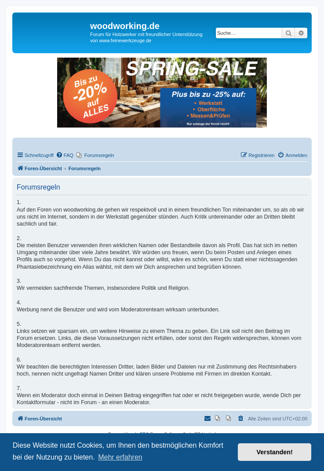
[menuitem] (64, 155)
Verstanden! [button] (275, 452)
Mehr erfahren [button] (120, 457)
